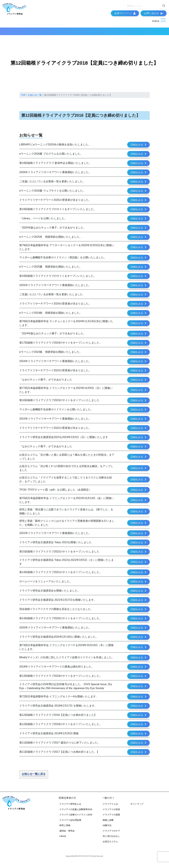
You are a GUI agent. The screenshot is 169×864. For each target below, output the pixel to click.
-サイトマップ (136, 805)
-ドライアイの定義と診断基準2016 (75, 811)
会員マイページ (124, 14)
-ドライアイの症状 (111, 811)
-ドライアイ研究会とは (70, 805)
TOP (23, 96)
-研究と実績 (64, 827)
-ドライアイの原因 (111, 816)
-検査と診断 (108, 821)
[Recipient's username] (142, 6)
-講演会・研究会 (66, 832)
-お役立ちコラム (110, 843)
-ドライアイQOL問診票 (70, 821)
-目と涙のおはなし (111, 837)
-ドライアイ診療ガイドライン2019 (75, 816)
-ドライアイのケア (111, 832)
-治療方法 (106, 827)
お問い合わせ (153, 14)
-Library (62, 837)
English (155, 22)
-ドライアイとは (110, 805)
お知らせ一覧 (35, 96)
